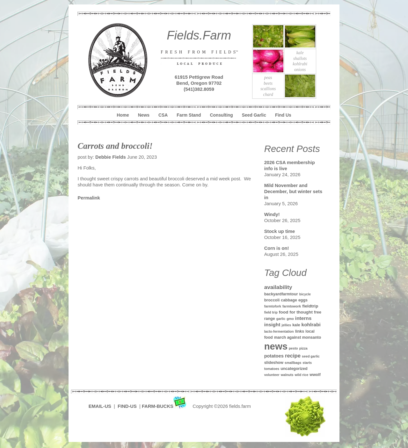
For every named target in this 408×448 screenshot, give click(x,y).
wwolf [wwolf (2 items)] (315, 374)
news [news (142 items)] (276, 346)
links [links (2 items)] (299, 331)
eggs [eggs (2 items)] (303, 300)
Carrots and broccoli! (114, 146)
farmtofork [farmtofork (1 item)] (272, 306)
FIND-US (128, 406)
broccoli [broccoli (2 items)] (272, 300)
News (143, 115)
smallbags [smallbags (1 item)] (293, 363)
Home (123, 115)
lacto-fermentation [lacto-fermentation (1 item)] (279, 331)
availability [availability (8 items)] (278, 287)
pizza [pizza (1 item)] (303, 348)
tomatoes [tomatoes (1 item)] (271, 369)
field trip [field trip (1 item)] (271, 312)
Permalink (88, 197)
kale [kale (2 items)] (296, 325)
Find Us (283, 115)
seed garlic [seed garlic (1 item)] (311, 356)
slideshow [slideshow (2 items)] (273, 362)
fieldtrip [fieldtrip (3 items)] (310, 306)
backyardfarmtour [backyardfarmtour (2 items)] (281, 294)
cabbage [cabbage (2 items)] (289, 300)
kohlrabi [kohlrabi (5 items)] (311, 324)
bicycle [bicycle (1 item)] (305, 294)
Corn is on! (276, 248)
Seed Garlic (254, 115)
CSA (163, 115)
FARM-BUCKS (164, 406)
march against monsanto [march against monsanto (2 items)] (297, 337)
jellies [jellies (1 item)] (286, 325)
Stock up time (279, 231)
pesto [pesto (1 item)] (293, 348)
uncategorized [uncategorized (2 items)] (294, 368)
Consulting (221, 115)
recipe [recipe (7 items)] (293, 356)
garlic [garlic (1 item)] (280, 319)
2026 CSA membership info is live (289, 165)
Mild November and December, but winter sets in (293, 191)
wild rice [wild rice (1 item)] (301, 375)
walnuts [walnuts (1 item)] (287, 375)
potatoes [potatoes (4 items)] (274, 355)
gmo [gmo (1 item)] (290, 319)
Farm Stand (189, 115)
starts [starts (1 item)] (307, 363)
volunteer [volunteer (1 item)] (272, 375)
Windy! (272, 214)
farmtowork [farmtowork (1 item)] (291, 306)
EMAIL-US (100, 406)
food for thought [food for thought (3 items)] (296, 312)
